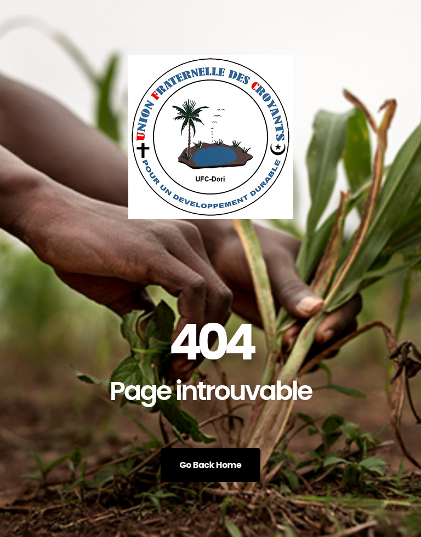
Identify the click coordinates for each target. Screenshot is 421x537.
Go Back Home (211, 465)
